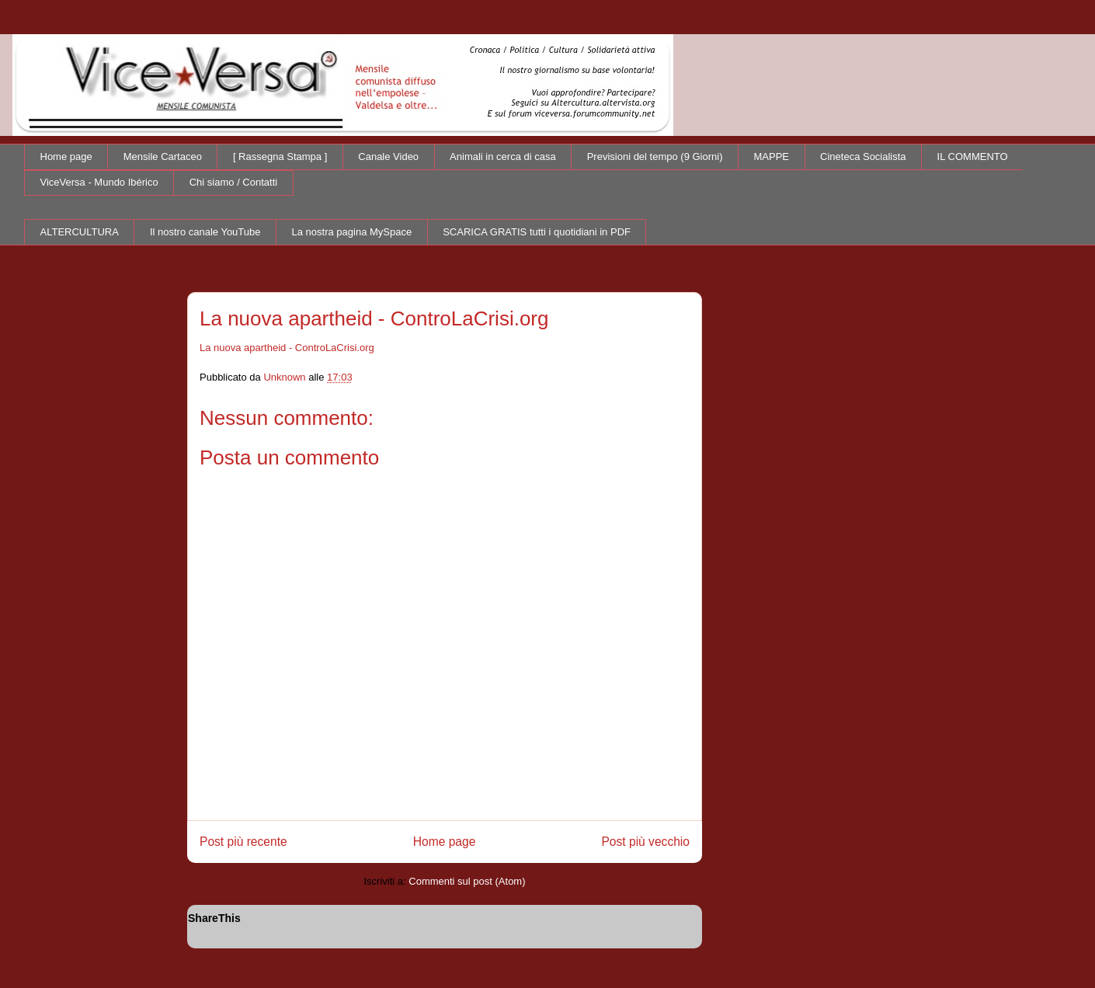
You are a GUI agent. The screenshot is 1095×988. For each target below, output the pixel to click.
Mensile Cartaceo (162, 156)
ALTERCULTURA (79, 232)
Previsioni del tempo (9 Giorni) (655, 156)
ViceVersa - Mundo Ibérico (99, 182)
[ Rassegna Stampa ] (280, 156)
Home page (66, 156)
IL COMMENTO (972, 156)
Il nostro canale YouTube (205, 232)
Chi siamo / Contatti (233, 182)
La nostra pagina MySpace (352, 232)
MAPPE (772, 156)
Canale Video (388, 156)
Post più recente (243, 841)
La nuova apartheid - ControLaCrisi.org (287, 347)
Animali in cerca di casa (503, 156)
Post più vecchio (645, 841)
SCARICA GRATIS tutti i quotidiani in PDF (537, 232)
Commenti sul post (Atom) (466, 881)
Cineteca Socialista (863, 156)
